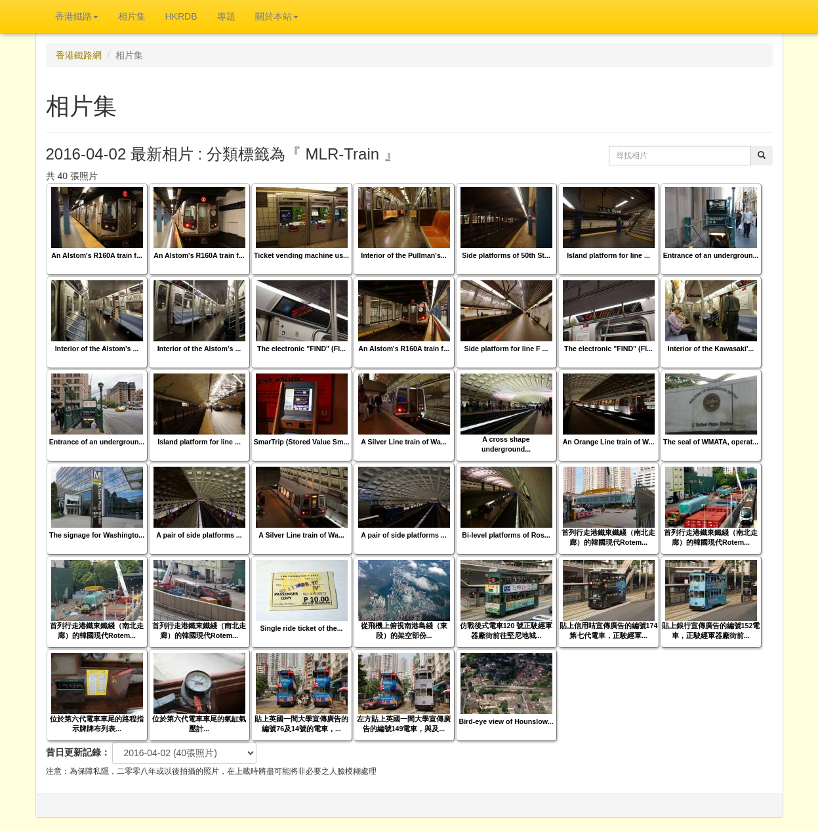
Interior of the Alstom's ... (97, 348)
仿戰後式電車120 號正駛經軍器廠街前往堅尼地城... (506, 630)
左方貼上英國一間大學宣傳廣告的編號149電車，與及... (404, 724)
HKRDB (181, 16)
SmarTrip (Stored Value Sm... (302, 442)
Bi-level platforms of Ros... (506, 535)
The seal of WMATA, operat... (710, 442)
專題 (226, 16)
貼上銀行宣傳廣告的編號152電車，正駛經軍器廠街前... (711, 630)
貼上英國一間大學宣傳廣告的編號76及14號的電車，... (301, 724)
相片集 (132, 16)
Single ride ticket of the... (301, 628)
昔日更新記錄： (78, 752)
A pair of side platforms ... (198, 535)
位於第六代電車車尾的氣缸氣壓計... (199, 724)
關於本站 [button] (276, 16)
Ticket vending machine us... (301, 255)
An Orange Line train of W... (609, 442)
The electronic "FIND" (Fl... (301, 348)
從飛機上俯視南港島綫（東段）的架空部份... (404, 630)
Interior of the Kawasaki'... (711, 348)
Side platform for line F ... (506, 348)
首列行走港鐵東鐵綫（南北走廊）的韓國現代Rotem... (608, 537)
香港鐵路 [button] (76, 16)
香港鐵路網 (79, 55)
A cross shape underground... (506, 444)
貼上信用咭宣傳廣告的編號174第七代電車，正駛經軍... (609, 630)
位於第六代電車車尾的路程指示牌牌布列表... (97, 724)
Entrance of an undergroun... (711, 255)
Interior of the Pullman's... (403, 255)
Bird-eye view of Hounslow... (506, 721)
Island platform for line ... (608, 255)
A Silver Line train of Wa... (404, 442)
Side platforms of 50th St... (506, 255)
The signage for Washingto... (96, 535)
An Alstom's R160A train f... (96, 255)
